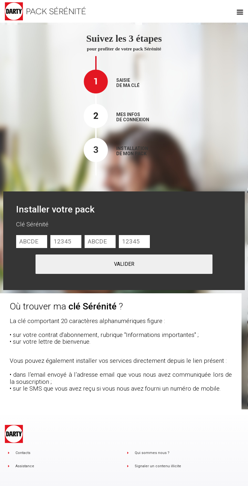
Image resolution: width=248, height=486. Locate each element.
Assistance (25, 466)
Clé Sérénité (32, 224)
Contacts (23, 453)
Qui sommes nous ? (152, 453)
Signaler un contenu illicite (158, 466)
